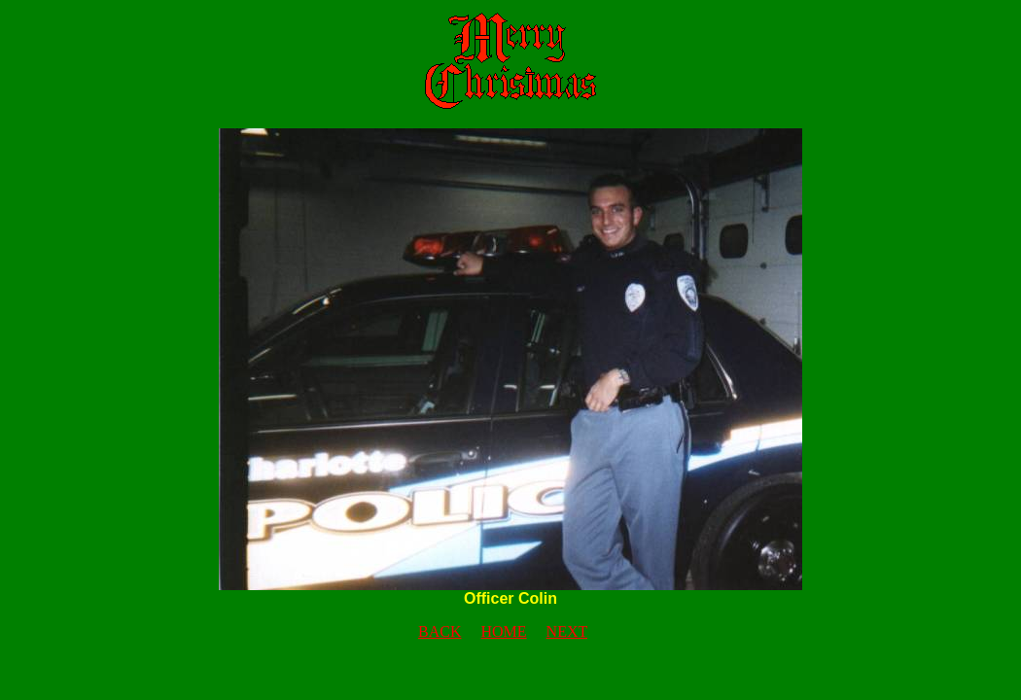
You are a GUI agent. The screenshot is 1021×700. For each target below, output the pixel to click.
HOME (503, 631)
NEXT (566, 631)
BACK (439, 631)
